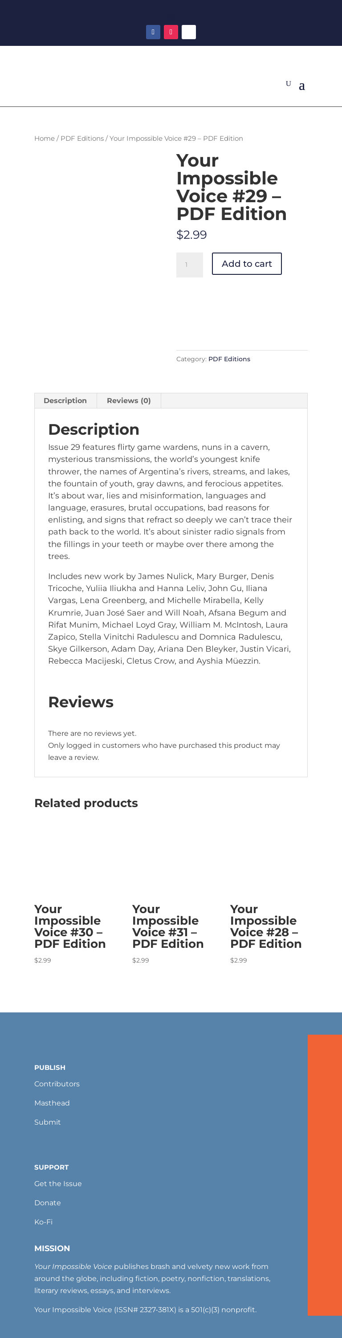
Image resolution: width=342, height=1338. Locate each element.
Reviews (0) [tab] (129, 400)
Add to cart (247, 263)
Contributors (57, 1084)
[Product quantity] (189, 265)
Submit (47, 1122)
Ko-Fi (43, 1222)
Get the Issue (58, 1183)
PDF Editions (82, 139)
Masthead (52, 1103)
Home (44, 139)
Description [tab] (65, 400)
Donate (47, 1203)
